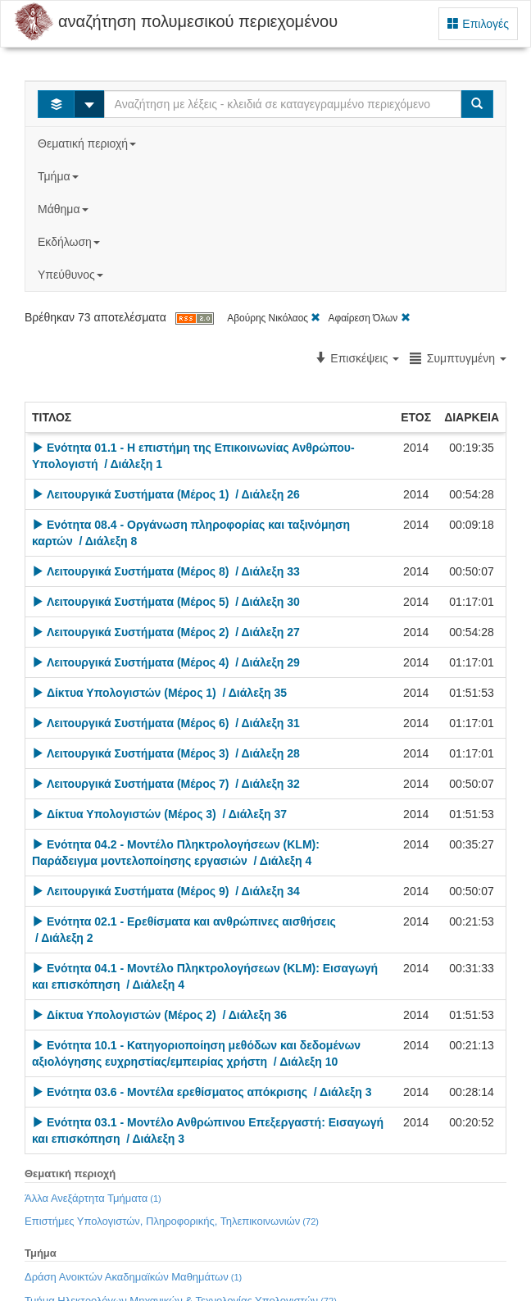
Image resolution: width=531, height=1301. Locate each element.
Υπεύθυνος (72, 274)
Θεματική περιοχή (88, 143)
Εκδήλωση (70, 241)
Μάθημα (64, 209)
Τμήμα (59, 176)
